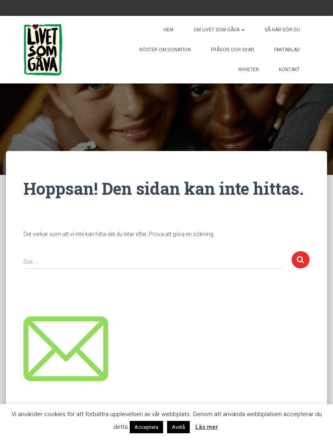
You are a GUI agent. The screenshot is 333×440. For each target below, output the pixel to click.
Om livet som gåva (219, 30)
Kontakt (289, 69)
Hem (168, 30)
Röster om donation (165, 49)
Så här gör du (282, 30)
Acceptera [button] (146, 427)
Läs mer (206, 426)
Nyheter (248, 69)
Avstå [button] (178, 427)
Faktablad (287, 49)
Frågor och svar (232, 49)
